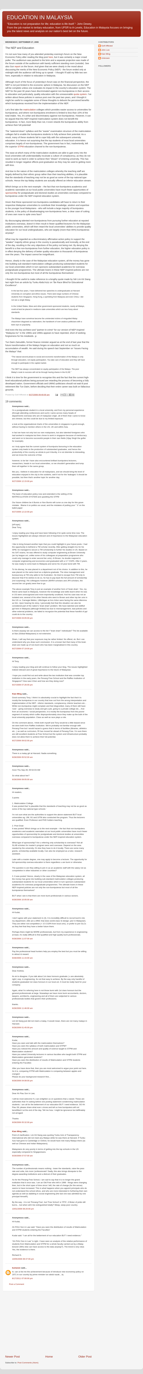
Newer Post (12, 1356)
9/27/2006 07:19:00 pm (22, 648)
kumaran (16, 1268)
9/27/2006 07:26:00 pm (22, 685)
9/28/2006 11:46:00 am (22, 1008)
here (51, 57)
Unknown (105, 58)
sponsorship (11, 193)
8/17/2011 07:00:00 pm (22, 1278)
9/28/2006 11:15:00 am (22, 958)
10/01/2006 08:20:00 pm (23, 1209)
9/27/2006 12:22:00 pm (22, 512)
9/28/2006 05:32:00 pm (22, 1122)
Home (49, 1356)
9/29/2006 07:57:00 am (22, 1156)
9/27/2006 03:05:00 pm (22, 618)
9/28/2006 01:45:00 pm (22, 1027)
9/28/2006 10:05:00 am (22, 899)
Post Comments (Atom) (28, 1363)
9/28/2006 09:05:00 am (22, 779)
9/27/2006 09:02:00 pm (22, 740)
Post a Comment (16, 1284)
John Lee (105, 50)
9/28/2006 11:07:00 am (22, 939)
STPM (21, 146)
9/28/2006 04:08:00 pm (22, 1080)
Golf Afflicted (107, 46)
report (17, 66)
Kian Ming (17, 694)
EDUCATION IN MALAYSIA (40, 17)
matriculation (29, 109)
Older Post (85, 1356)
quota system (80, 94)
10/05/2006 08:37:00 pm (23, 1259)
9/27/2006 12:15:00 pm (22, 481)
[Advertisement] (28, 1323)
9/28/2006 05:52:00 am (22, 757)
